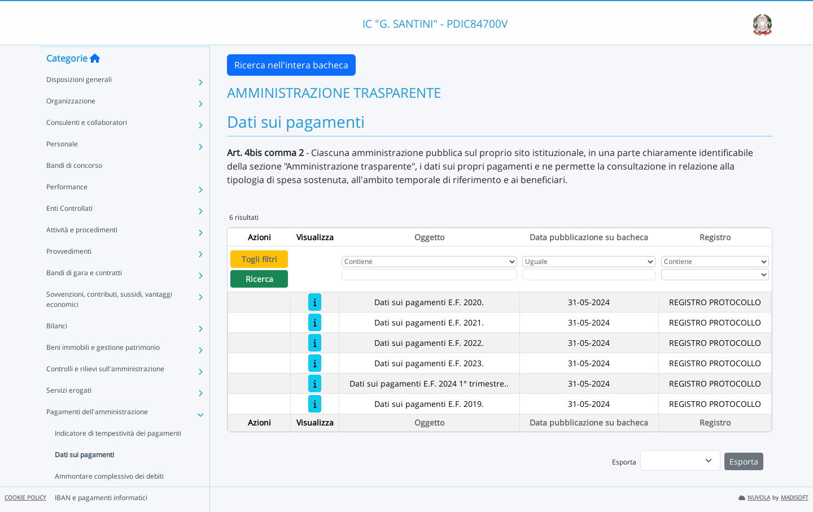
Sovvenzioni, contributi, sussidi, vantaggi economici (109, 321)
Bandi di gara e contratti (84, 294)
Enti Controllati (69, 230)
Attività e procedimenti (81, 251)
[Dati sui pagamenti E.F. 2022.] (314, 343)
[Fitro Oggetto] (429, 274)
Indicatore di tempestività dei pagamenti (118, 454)
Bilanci (56, 347)
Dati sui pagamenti (84, 476)
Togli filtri (259, 259)
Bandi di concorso (74, 187)
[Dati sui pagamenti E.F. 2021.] (314, 322)
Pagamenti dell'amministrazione (97, 433)
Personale (62, 165)
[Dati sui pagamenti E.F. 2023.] (314, 363)
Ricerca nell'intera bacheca (291, 65)
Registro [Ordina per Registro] (715, 237)
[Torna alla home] (95, 79)
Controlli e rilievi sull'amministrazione (105, 390)
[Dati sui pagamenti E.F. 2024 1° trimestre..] (314, 383)
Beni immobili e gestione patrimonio (103, 369)
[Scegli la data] (588, 274)
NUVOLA (754, 497)
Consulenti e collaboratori (86, 144)
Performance (67, 208)
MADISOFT (794, 497)
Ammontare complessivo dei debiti (109, 497)
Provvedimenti (68, 272)
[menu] (680, 460)
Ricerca (259, 279)
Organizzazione (70, 122)
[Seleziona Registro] (715, 274)
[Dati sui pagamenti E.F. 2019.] (314, 404)
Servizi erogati (68, 411)
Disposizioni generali (79, 101)
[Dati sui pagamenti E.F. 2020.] (314, 302)
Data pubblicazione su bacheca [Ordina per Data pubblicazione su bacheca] (589, 237)
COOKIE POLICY (25, 497)
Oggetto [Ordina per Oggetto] (429, 237)
